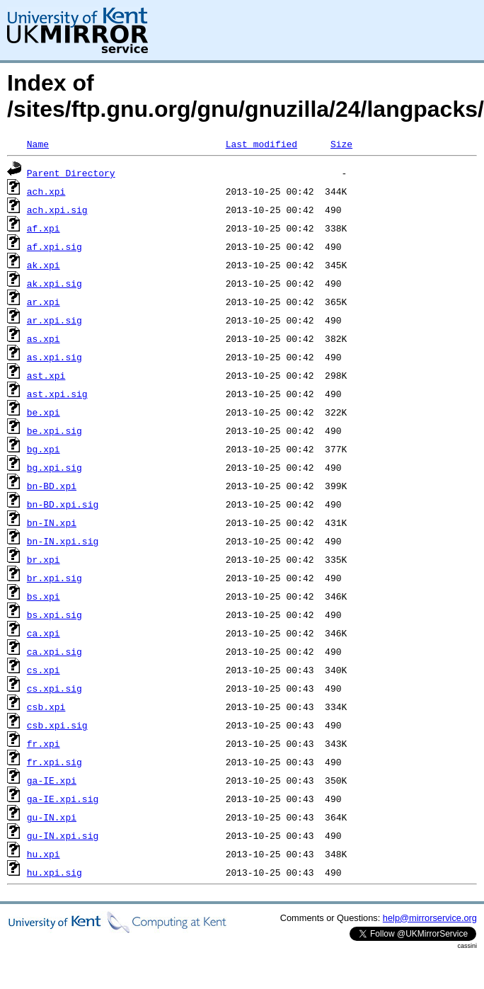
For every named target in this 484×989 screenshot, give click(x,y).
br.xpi (43, 559)
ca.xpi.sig (54, 651)
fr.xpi (43, 743)
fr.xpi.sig (54, 761)
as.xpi (43, 338)
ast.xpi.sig (57, 393)
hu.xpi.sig (54, 872)
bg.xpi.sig (54, 467)
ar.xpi (43, 301)
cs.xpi (43, 669)
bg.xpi (43, 448)
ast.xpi (46, 375)
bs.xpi (43, 596)
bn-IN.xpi (51, 522)
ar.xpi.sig (54, 320)
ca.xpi (43, 633)
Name (38, 143)
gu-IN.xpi (51, 817)
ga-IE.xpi (51, 780)
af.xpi (43, 228)
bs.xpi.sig (54, 614)
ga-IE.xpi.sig (62, 798)
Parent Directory (71, 172)
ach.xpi (46, 191)
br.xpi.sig (54, 577)
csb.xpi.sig (57, 725)
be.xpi (43, 412)
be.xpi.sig (54, 430)
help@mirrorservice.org (430, 918)
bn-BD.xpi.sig (62, 504)
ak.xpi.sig (54, 283)
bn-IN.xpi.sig (62, 540)
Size (341, 143)
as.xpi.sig (54, 356)
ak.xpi (43, 264)
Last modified (261, 143)
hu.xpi (43, 853)
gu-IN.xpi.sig (62, 835)
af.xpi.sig (54, 246)
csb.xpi (46, 706)
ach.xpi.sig (57, 209)
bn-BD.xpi (51, 485)
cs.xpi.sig (54, 688)
